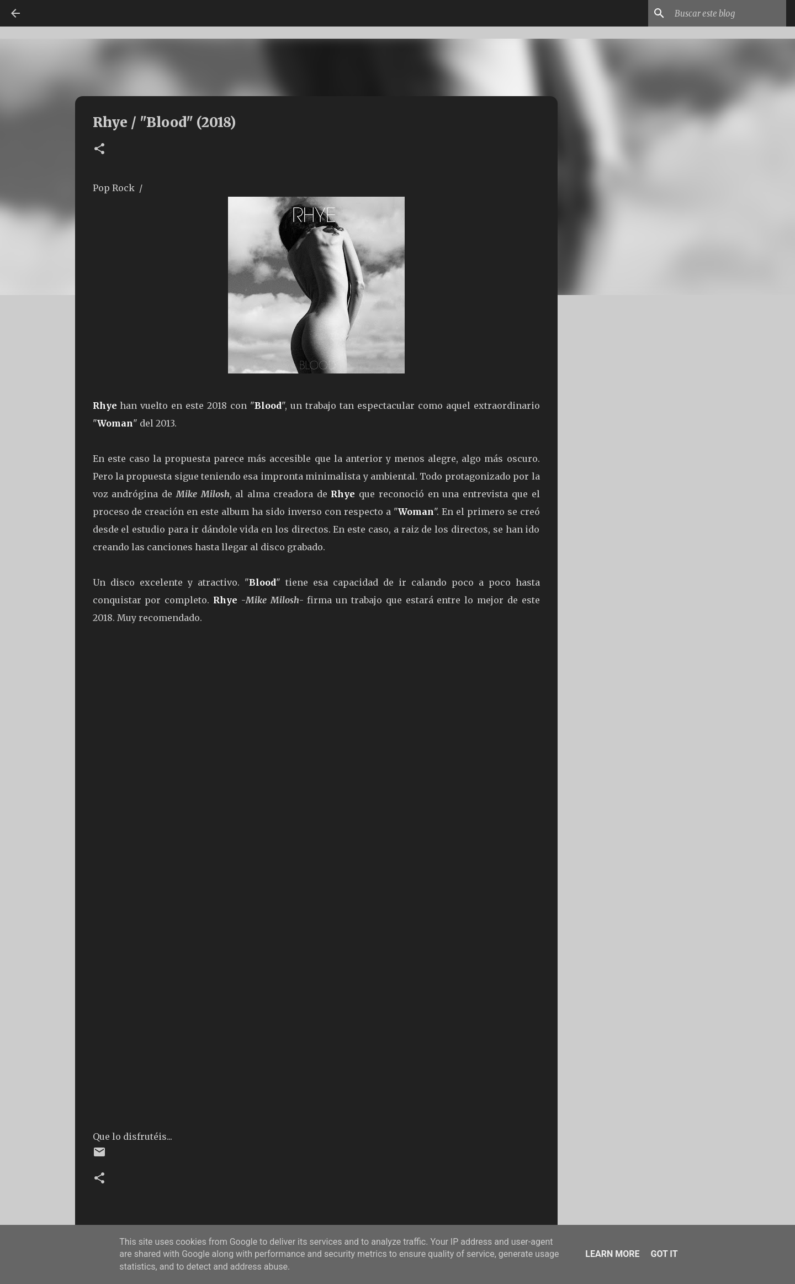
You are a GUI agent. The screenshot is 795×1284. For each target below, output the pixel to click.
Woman (115, 423)
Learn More (612, 1254)
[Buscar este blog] (728, 13)
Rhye (105, 405)
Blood (268, 405)
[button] (99, 149)
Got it (663, 1254)
